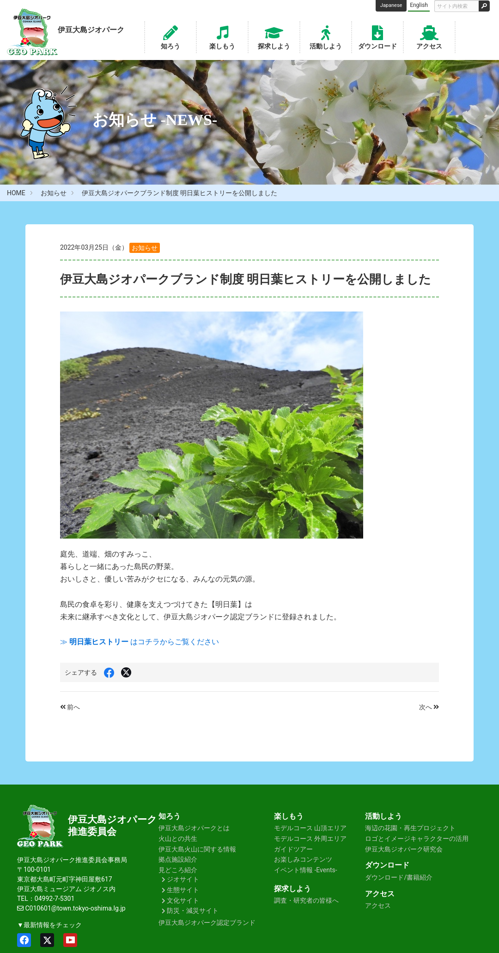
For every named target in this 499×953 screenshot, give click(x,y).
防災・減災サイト (193, 910)
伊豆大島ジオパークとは (194, 828)
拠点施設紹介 (177, 859)
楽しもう (222, 36)
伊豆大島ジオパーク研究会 (404, 849)
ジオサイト (183, 879)
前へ (70, 707)
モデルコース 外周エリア (310, 838)
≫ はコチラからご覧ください (139, 641)
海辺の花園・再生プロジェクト (410, 828)
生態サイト (183, 889)
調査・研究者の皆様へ (306, 900)
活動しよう (326, 36)
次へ (429, 707)
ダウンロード (377, 36)
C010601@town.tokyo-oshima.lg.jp (75, 908)
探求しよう (274, 36)
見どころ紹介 (177, 870)
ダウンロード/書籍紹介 (398, 877)
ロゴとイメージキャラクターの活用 (417, 838)
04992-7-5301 (54, 898)
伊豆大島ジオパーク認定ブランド (207, 922)
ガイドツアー (293, 849)
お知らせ (54, 193)
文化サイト (183, 900)
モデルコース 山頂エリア (310, 828)
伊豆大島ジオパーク (112, 819)
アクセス (429, 36)
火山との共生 (177, 838)
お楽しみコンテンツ (303, 859)
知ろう (170, 36)
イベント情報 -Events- (305, 870)
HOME (16, 193)
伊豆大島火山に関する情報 (197, 849)
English (419, 5)
